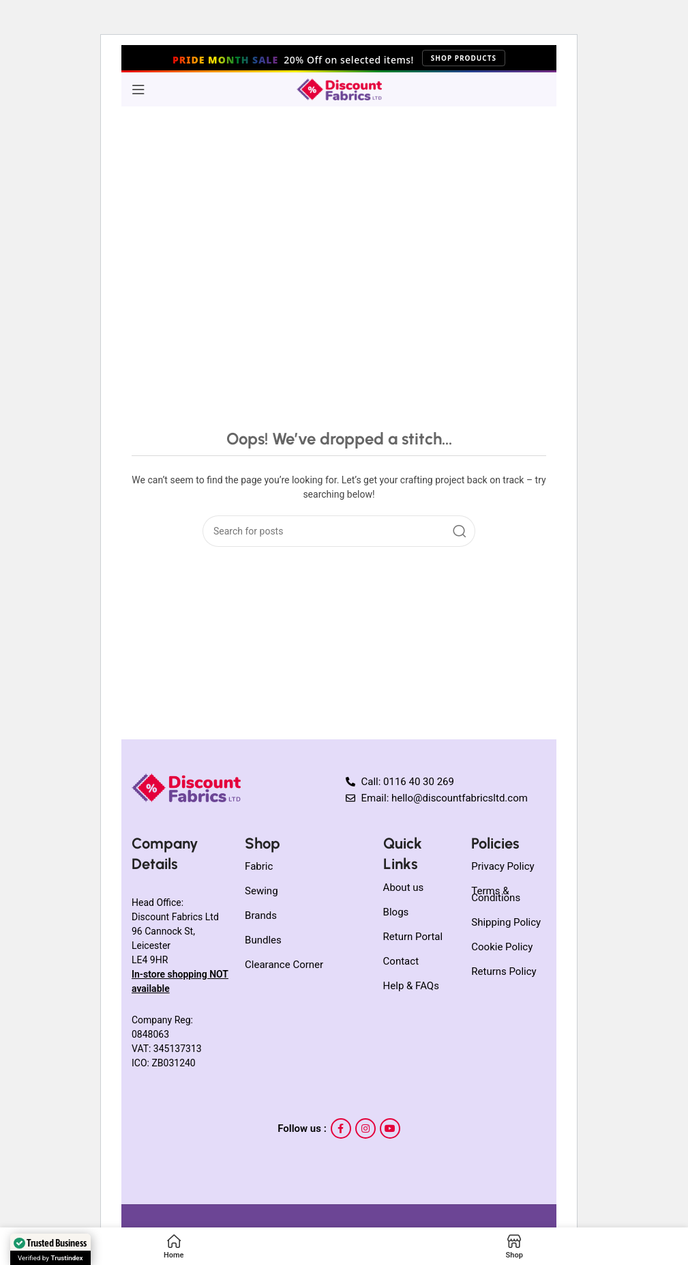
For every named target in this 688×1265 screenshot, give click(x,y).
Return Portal (413, 936)
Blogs (396, 912)
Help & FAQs (411, 986)
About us (403, 887)
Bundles (263, 940)
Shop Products (463, 58)
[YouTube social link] (390, 1128)
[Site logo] (339, 89)
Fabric (259, 866)
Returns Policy (503, 971)
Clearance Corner (284, 964)
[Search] (339, 531)
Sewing (261, 891)
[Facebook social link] (341, 1128)
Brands (261, 915)
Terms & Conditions (495, 894)
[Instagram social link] (365, 1128)
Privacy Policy (502, 866)
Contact (401, 961)
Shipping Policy (506, 922)
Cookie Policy (502, 947)
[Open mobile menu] (138, 89)
